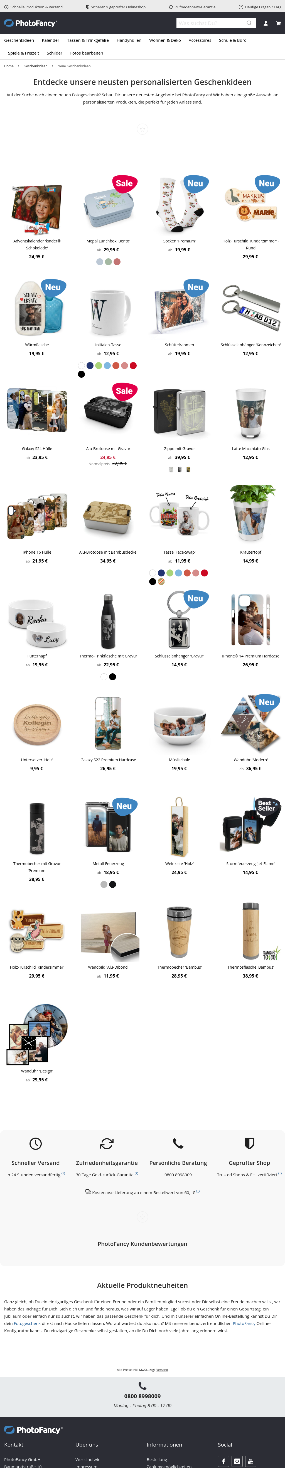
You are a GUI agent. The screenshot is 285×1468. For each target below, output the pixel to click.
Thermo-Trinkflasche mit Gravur (108, 656)
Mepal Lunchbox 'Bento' (108, 241)
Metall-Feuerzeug (108, 863)
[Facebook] (223, 1461)
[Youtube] (250, 1461)
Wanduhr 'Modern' (251, 759)
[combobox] (212, 23)
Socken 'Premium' (179, 241)
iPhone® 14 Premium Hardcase (250, 656)
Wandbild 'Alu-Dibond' (108, 967)
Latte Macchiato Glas (250, 448)
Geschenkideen (36, 66)
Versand (162, 1370)
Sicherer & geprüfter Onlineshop (116, 6)
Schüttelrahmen (179, 344)
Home (9, 66)
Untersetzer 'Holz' (37, 759)
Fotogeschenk (27, 1323)
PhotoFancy (244, 1323)
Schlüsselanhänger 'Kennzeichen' (251, 344)
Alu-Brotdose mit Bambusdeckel (108, 552)
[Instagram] (237, 1461)
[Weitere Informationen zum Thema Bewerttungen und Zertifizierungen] (280, 1174)
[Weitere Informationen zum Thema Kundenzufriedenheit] (136, 1174)
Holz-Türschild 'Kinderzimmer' (37, 967)
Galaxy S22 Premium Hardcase (108, 759)
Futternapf (37, 656)
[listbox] (108, 262)
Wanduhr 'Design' (37, 1071)
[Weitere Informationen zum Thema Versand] (63, 1174)
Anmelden (265, 23)
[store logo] (30, 23)
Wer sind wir (87, 1459)
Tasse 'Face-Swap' (179, 552)
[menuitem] (21, 40)
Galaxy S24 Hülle (37, 448)
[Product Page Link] (37, 205)
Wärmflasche (37, 344)
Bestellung (157, 1459)
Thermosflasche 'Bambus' (250, 967)
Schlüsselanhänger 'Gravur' (179, 656)
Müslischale (179, 759)
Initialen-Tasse (108, 344)
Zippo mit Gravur (179, 448)
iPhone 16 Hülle (37, 552)
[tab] (142, 47)
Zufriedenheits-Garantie (192, 6)
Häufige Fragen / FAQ (260, 6)
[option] (99, 261)
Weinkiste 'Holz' (179, 863)
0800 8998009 (178, 1174)
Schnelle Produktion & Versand (33, 6)
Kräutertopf (250, 552)
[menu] (142, 47)
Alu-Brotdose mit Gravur (108, 448)
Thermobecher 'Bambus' (179, 967)
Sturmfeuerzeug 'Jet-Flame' (250, 863)
